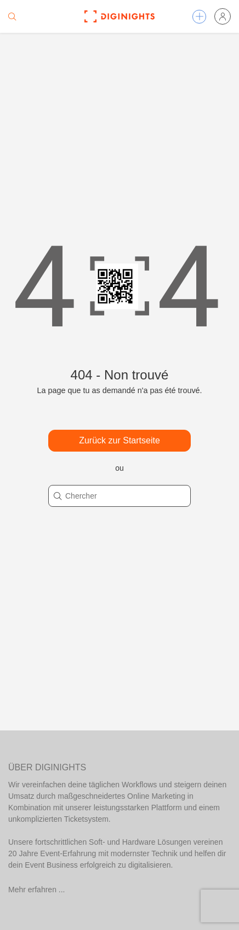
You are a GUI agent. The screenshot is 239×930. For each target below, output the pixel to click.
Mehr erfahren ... (36, 889)
